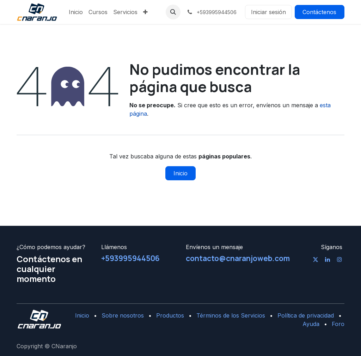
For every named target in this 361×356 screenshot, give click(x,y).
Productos (170, 315)
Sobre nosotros (123, 315)
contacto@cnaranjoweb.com (238, 258)
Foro (338, 323)
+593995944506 (130, 258)
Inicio (180, 173)
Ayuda (310, 323)
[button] (173, 12)
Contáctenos (319, 12)
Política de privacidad (305, 315)
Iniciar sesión (268, 12)
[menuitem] (76, 12)
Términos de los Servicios (230, 315)
